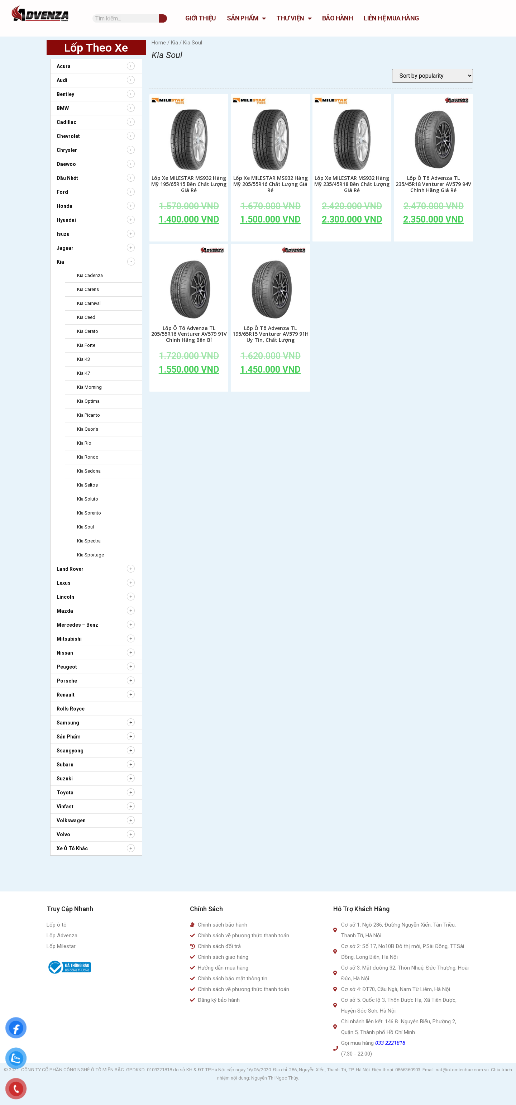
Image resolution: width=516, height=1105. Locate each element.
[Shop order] (432, 76)
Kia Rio (84, 443)
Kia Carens (88, 289)
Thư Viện (293, 18)
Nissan (65, 653)
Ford (62, 192)
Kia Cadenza (90, 275)
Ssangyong (70, 751)
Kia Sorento (89, 513)
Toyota (65, 792)
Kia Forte (86, 345)
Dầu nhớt (67, 178)
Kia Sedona (89, 471)
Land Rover (70, 569)
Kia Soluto (87, 499)
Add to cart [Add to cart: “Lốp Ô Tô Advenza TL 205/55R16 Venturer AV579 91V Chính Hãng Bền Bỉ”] (189, 386)
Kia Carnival (89, 303)
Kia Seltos (87, 485)
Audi (62, 80)
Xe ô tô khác (72, 848)
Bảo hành (337, 18)
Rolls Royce (71, 709)
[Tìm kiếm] (163, 18)
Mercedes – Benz (77, 625)
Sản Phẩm (246, 18)
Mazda (65, 611)
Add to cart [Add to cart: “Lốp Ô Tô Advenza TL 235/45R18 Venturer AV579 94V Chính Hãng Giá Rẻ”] (433, 236)
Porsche (67, 681)
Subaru (65, 764)
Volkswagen (71, 820)
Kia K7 (83, 373)
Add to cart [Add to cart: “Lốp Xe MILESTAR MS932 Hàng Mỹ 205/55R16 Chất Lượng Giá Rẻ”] (270, 236)
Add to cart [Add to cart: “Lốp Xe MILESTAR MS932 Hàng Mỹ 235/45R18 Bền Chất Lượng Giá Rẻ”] (352, 236)
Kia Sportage (90, 555)
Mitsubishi (69, 639)
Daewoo (66, 164)
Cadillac (66, 122)
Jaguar (65, 248)
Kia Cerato (87, 331)
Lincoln (65, 597)
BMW (63, 108)
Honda (64, 206)
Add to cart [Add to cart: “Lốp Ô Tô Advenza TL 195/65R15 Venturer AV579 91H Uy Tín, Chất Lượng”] (270, 386)
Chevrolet (68, 136)
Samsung (68, 723)
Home (159, 42)
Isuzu (63, 234)
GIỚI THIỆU (200, 18)
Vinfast (65, 806)
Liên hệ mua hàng (391, 18)
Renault (66, 695)
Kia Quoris (87, 429)
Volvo (63, 834)
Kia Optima (88, 401)
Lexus (64, 583)
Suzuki (65, 778)
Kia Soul (85, 527)
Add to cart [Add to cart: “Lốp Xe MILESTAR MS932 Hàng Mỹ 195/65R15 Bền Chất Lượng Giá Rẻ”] (189, 236)
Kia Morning (89, 387)
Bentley (65, 94)
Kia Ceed (86, 317)
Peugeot (67, 667)
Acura (64, 66)
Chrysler (67, 150)
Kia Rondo (88, 457)
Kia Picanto (88, 415)
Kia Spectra (89, 541)
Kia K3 (83, 359)
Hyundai (66, 220)
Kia (60, 262)
